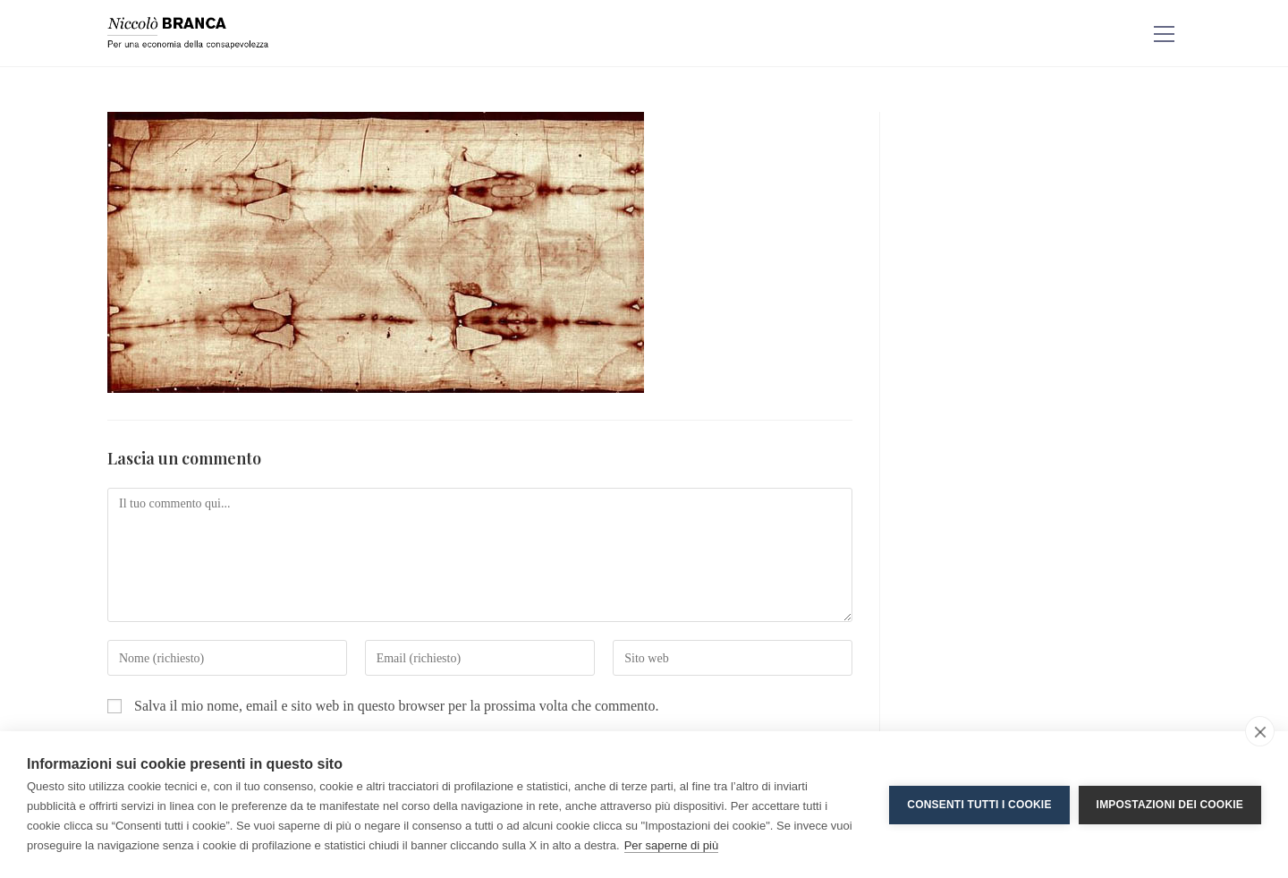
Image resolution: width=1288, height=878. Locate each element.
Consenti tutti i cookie (979, 804)
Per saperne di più (671, 845)
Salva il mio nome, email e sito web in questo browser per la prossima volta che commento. (396, 705)
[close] (1260, 731)
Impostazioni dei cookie (1170, 804)
